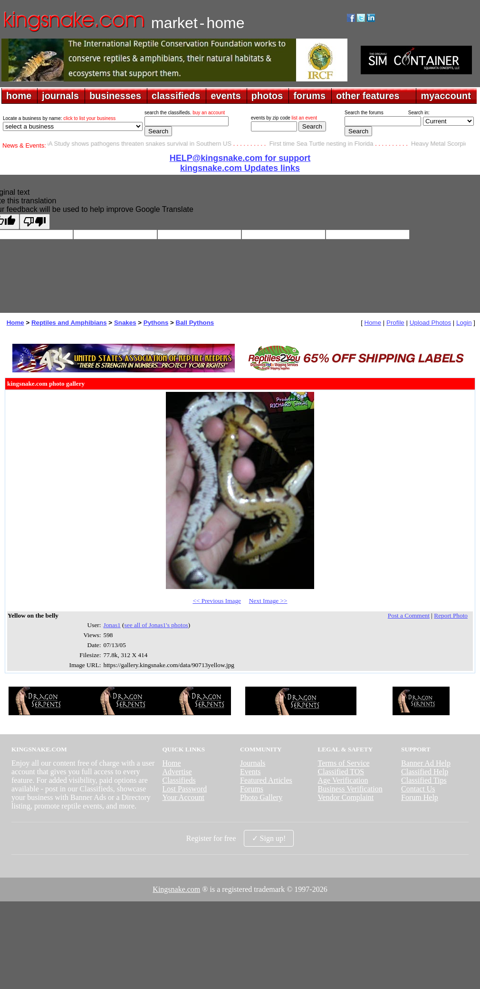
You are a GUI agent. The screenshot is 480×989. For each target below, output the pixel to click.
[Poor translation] (34, 222)
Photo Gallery (261, 797)
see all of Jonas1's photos (156, 625)
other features (367, 95)
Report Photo (451, 615)
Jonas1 (111, 625)
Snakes (125, 322)
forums (309, 95)
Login (464, 322)
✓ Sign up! (269, 838)
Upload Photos (430, 322)
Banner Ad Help (426, 763)
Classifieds (178, 780)
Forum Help (419, 797)
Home (15, 322)
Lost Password (184, 789)
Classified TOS (341, 772)
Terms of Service (344, 763)
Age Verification (343, 780)
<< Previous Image (216, 600)
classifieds (176, 95)
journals (60, 95)
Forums (251, 789)
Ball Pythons (195, 322)
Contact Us (418, 789)
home (18, 95)
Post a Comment (409, 615)
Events (250, 772)
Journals (252, 763)
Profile (395, 322)
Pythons (156, 322)
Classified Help (424, 772)
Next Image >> (268, 600)
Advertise (177, 772)
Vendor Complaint (346, 797)
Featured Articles (266, 780)
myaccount (446, 95)
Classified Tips (424, 780)
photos (267, 95)
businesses (115, 95)
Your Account (183, 797)
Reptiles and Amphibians (69, 322)
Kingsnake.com (176, 889)
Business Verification (350, 789)
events (225, 95)
